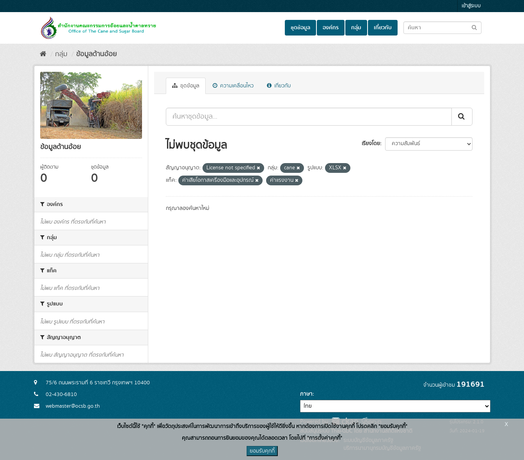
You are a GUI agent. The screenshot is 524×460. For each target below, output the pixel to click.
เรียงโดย (371, 143)
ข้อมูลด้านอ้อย (96, 54)
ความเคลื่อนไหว (233, 86)
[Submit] (461, 117)
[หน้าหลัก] (43, 54)
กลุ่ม (356, 27)
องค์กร (331, 27)
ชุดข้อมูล (300, 27)
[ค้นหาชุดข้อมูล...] (309, 117)
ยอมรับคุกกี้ (262, 451)
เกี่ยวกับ (383, 27)
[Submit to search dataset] (474, 27)
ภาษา (306, 394)
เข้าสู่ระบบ (471, 6)
